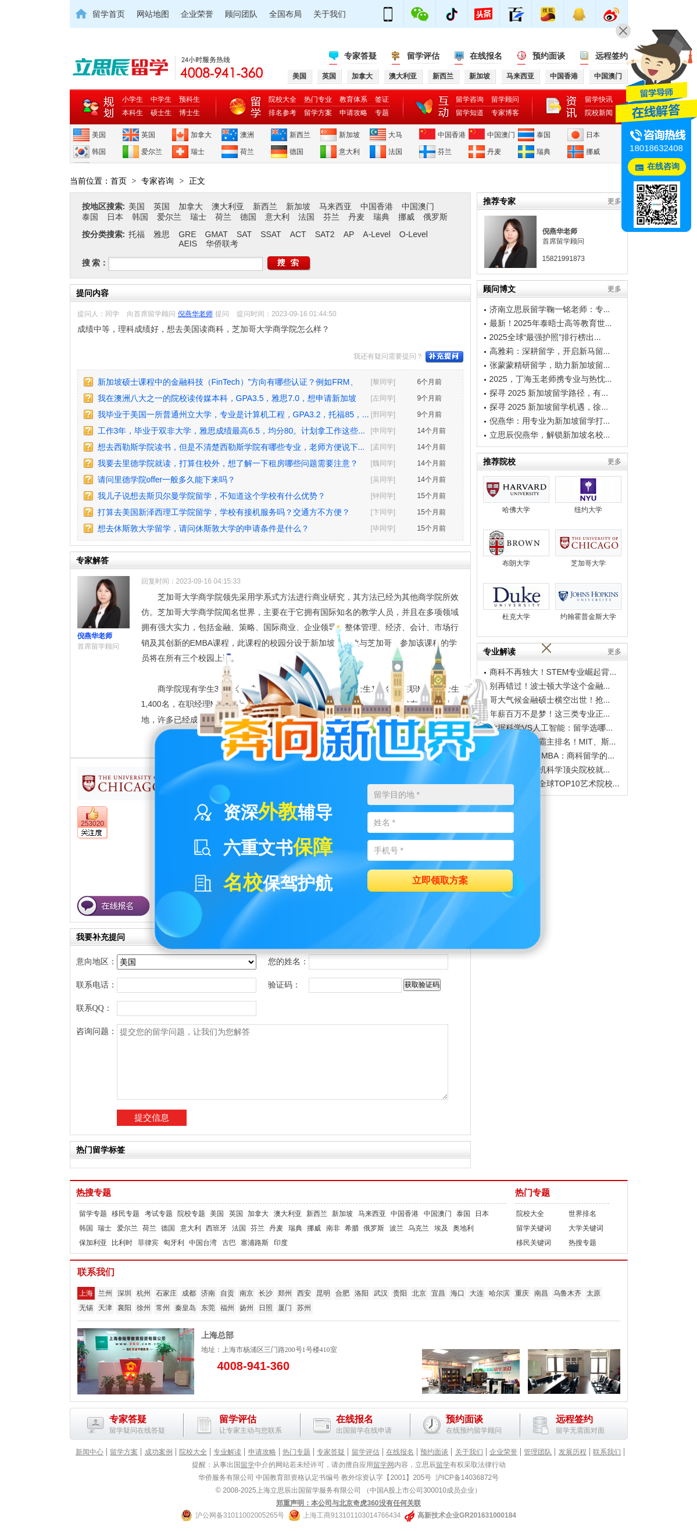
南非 (333, 1228)
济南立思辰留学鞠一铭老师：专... (549, 309)
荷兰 (247, 152)
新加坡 (349, 135)
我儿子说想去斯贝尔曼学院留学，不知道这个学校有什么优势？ (212, 495)
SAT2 (325, 234)
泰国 (544, 135)
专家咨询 (157, 180)
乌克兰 (418, 1228)
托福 (136, 234)
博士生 (189, 113)
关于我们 (329, 14)
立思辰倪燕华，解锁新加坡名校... (549, 434)
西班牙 (216, 1228)
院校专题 (191, 1214)
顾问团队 (241, 14)
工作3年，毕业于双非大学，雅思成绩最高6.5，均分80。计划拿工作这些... (232, 430)
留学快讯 (599, 99)
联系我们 (607, 1452)
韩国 (99, 152)
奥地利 (463, 1228)
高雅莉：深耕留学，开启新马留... (549, 351)
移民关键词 (533, 1243)
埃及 (441, 1228)
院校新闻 (599, 113)
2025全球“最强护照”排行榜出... (545, 337)
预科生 (189, 99)
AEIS (187, 243)
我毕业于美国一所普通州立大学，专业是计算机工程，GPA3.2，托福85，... (233, 414)
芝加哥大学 (588, 548)
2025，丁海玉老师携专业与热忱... (550, 379)
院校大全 (282, 99)
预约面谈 (548, 55)
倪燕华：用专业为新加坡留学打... (549, 420)
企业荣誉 (197, 14)
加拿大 (201, 135)
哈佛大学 (516, 495)
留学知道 (470, 113)
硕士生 (161, 113)
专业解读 (227, 1452)
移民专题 (126, 1214)
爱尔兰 (151, 152)
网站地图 (153, 14)
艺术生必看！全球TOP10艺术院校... (554, 783)
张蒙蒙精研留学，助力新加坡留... (549, 365)
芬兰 (445, 152)
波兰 (396, 1228)
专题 (382, 113)
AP (349, 234)
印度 (281, 1243)
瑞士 (198, 152)
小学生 (132, 99)
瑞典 (544, 152)
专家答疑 (360, 55)
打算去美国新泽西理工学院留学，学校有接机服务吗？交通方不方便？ (224, 512)
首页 (118, 180)
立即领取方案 (440, 880)
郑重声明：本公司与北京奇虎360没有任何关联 (348, 1503)
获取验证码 (422, 985)
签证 (382, 99)
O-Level (413, 234)
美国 (99, 135)
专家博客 (505, 113)
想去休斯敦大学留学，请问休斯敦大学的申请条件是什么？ (203, 528)
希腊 (352, 1228)
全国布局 (285, 14)
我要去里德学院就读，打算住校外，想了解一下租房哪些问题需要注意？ (228, 463)
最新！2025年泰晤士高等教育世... (550, 323)
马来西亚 (335, 206)
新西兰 (299, 135)
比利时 (122, 1243)
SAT (244, 234)
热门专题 (532, 1192)
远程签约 (611, 55)
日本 (593, 135)
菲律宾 (148, 1243)
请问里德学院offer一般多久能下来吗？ (167, 479)
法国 (395, 152)
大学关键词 (586, 1228)
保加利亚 (93, 1243)
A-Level (376, 234)
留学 (248, 1465)
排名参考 (282, 113)
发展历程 (573, 1452)
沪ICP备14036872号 (467, 1477)
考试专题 (159, 1214)
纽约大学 (588, 495)
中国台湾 (203, 1243)
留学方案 (318, 113)
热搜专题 (93, 1192)
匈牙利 (173, 1243)
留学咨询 (470, 99)
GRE (187, 234)
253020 (92, 824)
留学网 (383, 1465)
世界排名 (582, 1214)
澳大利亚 (228, 206)
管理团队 (538, 1452)
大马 (395, 135)
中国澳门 (501, 135)
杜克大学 (516, 602)
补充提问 (444, 357)
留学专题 (93, 1214)
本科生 (132, 113)
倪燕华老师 (195, 314)
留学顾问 (505, 99)
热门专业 (318, 99)
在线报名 (486, 55)
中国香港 (452, 135)
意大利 (349, 152)
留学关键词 (533, 1228)
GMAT (216, 234)
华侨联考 (222, 243)
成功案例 (159, 1452)
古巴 (229, 1243)
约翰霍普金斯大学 (588, 602)
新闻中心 (89, 1452)
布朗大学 (516, 548)
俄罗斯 (435, 216)
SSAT (270, 234)
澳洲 (247, 135)
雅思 (161, 234)
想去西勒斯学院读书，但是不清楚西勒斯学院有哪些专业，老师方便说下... (231, 447)
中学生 (161, 99)
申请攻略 (353, 113)
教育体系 (353, 99)
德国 (296, 152)
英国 (148, 135)
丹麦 (494, 152)
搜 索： (95, 262)
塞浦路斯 (255, 1243)
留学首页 (108, 14)
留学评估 (423, 55)
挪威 (593, 152)
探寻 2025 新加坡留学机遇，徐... (549, 407)
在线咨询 (663, 166)
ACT (298, 234)
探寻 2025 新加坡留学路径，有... (549, 393)
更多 (614, 201)
